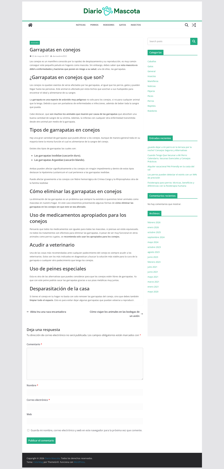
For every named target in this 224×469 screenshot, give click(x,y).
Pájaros (151, 91)
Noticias (81, 24)
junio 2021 (153, 271)
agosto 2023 (154, 252)
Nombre (32, 385)
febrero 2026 (154, 222)
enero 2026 (153, 227)
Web (29, 414)
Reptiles (152, 105)
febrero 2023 (154, 262)
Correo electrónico (38, 400)
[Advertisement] (172, 317)
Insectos (136, 24)
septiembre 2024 (156, 237)
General (152, 71)
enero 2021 (153, 286)
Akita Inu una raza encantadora (46, 311)
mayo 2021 (153, 276)
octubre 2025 (154, 232)
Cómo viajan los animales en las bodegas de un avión (116, 314)
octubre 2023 (154, 247)
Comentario (34, 344)
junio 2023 (153, 257)
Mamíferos (153, 81)
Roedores (108, 24)
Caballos (152, 61)
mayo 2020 (153, 291)
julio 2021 (152, 266)
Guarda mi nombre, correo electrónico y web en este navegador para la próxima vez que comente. (86, 430)
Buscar (193, 41)
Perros (94, 24)
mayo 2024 (153, 242)
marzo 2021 (153, 281)
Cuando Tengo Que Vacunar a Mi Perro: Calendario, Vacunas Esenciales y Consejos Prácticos (169, 158)
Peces (150, 96)
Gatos (122, 24)
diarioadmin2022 (60, 56)
